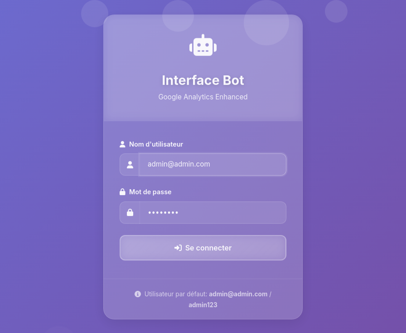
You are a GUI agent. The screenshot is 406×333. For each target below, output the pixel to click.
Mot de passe (146, 193)
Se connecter (203, 248)
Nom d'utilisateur (151, 145)
